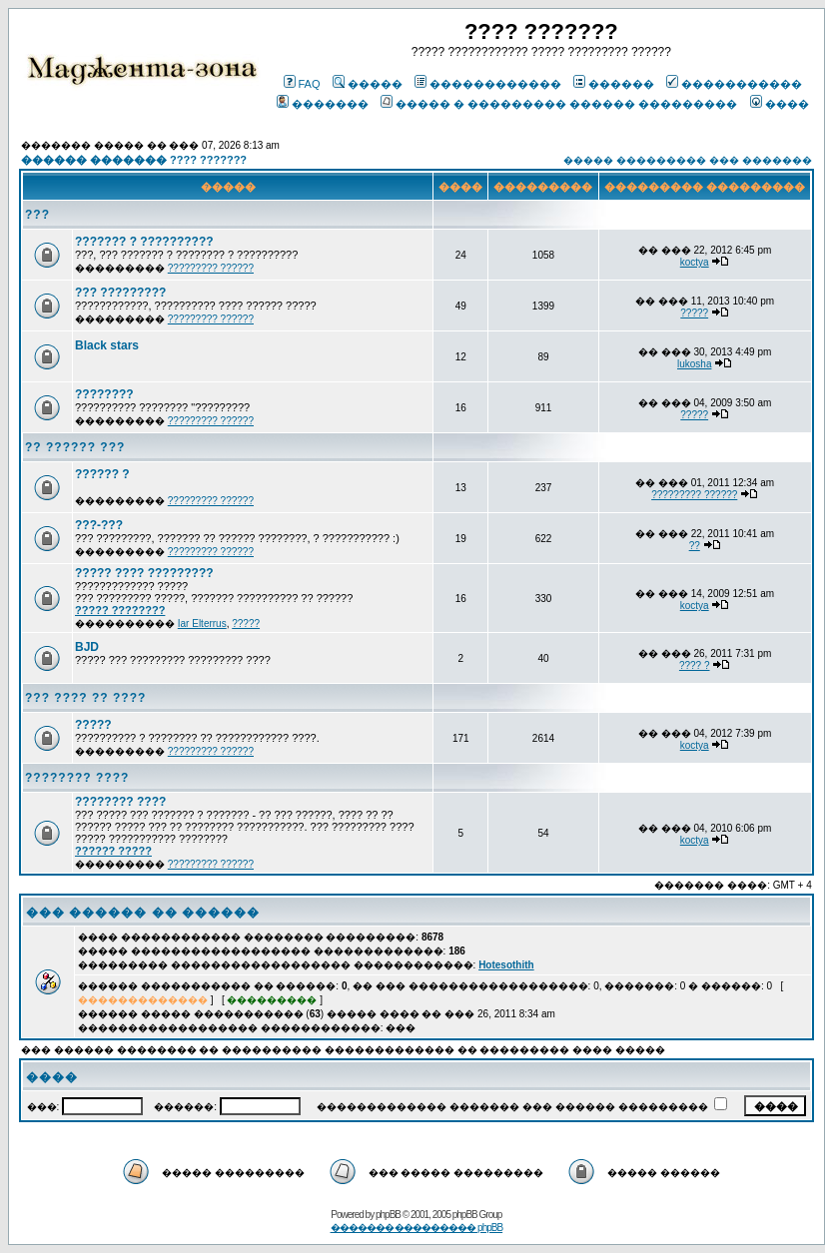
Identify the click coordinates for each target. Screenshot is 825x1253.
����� (368, 84)
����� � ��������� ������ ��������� (559, 104)
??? (37, 215)
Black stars (107, 345)
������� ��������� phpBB (417, 1227)
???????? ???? (77, 778)
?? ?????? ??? (75, 447)
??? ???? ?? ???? (85, 698)
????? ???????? (120, 610)
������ (613, 84)
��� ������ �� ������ (143, 913)
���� (779, 104)
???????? (104, 394)
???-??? (99, 525)
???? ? (694, 665)
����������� (734, 84)
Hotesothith (506, 964)
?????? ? (102, 474)
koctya (694, 262)
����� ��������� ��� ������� (687, 160)
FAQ (302, 84)
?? (694, 545)
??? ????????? (120, 293)
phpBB (388, 1214)
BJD (87, 647)
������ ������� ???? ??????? (134, 160)
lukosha (694, 363)
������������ (487, 84)
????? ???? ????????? (144, 573)
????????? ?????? (211, 268)
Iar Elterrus (202, 623)
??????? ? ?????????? (144, 242)
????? (694, 313)
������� (323, 104)
